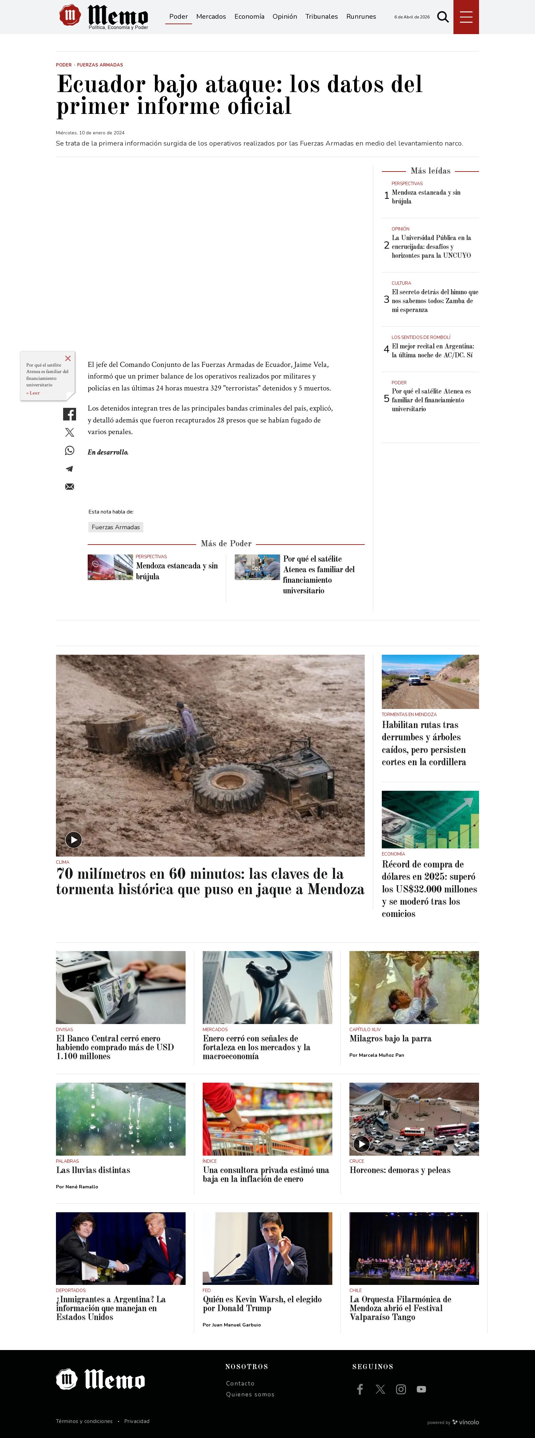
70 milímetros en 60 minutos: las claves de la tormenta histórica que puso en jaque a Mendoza (210, 882)
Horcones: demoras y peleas (399, 1170)
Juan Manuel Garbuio (236, 1325)
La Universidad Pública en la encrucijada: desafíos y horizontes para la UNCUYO (431, 247)
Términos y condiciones (84, 1421)
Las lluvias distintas (93, 1170)
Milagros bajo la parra (390, 1039)
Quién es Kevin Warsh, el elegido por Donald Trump (262, 1304)
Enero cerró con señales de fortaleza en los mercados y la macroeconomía (256, 1048)
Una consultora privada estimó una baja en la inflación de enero (266, 1175)
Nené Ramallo (82, 1187)
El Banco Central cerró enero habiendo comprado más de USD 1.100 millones (115, 1048)
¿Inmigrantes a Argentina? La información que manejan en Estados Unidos (111, 1308)
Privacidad (137, 1421)
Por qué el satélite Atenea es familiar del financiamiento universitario (47, 375)
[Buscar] (443, 17)
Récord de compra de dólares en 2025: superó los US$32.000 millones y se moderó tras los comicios (429, 890)
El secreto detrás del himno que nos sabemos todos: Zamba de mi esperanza (435, 301)
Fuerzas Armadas (116, 527)
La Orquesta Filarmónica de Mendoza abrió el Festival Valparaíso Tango (400, 1308)
